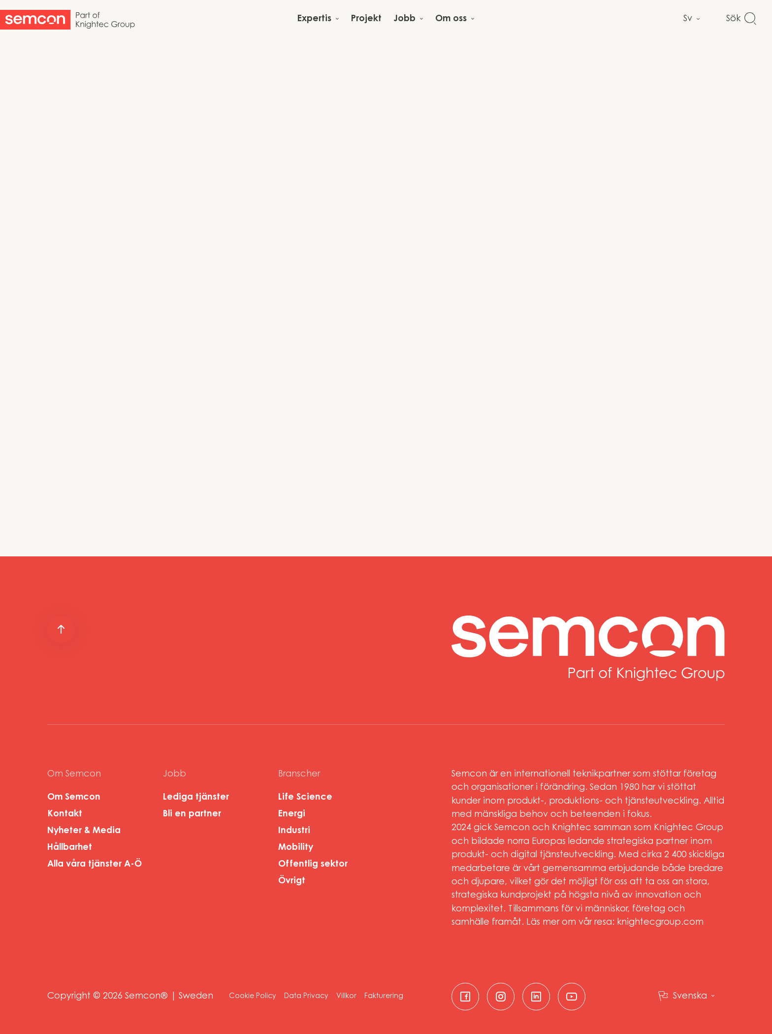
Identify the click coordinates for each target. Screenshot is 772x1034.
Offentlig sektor (313, 864)
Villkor (346, 996)
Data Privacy (306, 996)
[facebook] (465, 996)
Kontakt (64, 814)
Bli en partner (192, 814)
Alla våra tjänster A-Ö (94, 864)
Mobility (295, 847)
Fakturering (383, 996)
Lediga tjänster (196, 797)
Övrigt (291, 881)
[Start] (67, 20)
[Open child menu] (318, 19)
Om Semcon (73, 797)
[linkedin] (536, 996)
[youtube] (571, 996)
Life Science (305, 797)
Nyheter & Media (84, 831)
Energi (291, 814)
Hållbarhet (69, 847)
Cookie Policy (252, 996)
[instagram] (501, 996)
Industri (294, 831)
